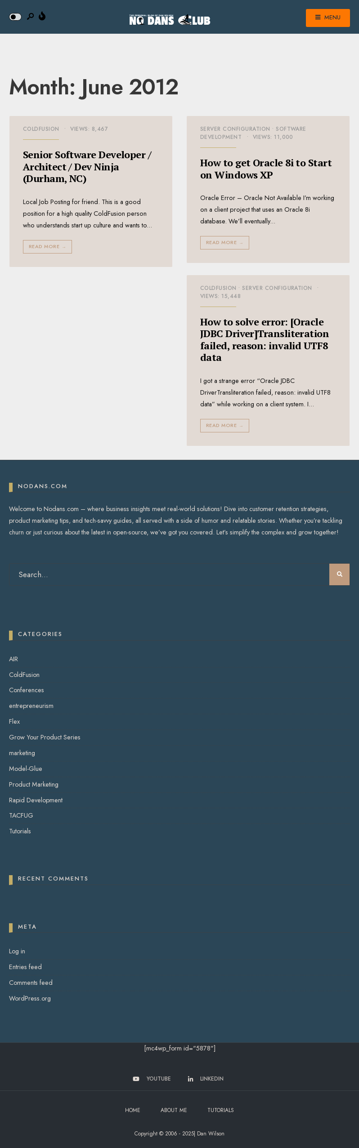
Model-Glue (25, 768)
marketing (22, 752)
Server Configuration (235, 129)
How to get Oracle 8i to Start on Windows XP (266, 168)
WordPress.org (30, 998)
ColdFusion (41, 129)
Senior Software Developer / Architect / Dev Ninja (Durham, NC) (87, 166)
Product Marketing (33, 784)
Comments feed (31, 982)
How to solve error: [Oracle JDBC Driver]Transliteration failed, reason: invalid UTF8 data (264, 339)
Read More (48, 246)
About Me (174, 1110)
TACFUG (21, 815)
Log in (17, 951)
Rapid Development (36, 800)
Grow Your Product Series (45, 737)
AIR (13, 658)
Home (132, 1110)
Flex (14, 721)
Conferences (26, 689)
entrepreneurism (31, 705)
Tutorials (20, 831)
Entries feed (25, 966)
